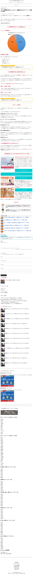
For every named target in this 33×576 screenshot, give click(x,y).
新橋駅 (2, 447)
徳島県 (2, 531)
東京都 (2, 488)
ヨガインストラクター (4, 291)
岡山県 (2, 522)
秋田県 (2, 471)
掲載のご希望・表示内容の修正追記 (6, 553)
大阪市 (2, 422)
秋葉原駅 (2, 449)
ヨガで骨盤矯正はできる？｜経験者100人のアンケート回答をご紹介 (23, 249)
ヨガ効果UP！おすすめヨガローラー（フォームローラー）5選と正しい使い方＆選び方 (14, 300)
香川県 (2, 529)
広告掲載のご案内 (16, 566)
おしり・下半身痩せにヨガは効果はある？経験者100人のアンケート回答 (16, 222)
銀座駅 (2, 440)
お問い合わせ (17, 569)
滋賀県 (2, 509)
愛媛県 (2, 532)
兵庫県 (2, 518)
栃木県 (2, 481)
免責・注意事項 (15, 573)
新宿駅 (2, 437)
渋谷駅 (2, 439)
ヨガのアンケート (5, 8)
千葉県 (2, 487)
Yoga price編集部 (16, 565)
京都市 (2, 433)
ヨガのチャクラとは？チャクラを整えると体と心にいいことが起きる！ (11, 297)
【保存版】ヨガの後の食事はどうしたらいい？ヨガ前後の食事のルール (11, 303)
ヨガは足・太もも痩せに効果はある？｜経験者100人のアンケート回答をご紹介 (17, 230)
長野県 (2, 494)
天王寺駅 (2, 456)
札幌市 (2, 426)
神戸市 (2, 429)
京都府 (2, 512)
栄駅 (1, 462)
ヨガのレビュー (3, 289)
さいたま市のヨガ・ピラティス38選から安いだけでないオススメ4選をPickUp (17, 313)
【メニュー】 (16, 5)
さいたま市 (2, 430)
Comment (2, 268)
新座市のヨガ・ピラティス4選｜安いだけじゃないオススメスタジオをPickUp (17, 308)
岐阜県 (2, 504)
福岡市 (2, 425)
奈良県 (2, 511)
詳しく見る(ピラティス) (16, 174)
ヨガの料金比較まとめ (16, 0)
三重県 (2, 515)
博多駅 (2, 460)
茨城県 (2, 484)
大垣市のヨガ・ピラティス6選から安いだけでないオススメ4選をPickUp (16, 323)
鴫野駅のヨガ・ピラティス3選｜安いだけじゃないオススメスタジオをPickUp (17, 333)
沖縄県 (2, 548)
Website (2, 264)
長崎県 (2, 542)
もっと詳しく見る (24, 177)
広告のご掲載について (4, 552)
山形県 (2, 474)
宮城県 (2, 476)
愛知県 (2, 505)
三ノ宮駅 (2, 463)
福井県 (2, 501)
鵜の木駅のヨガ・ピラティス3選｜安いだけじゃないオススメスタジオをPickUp (17, 328)
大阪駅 (2, 452)
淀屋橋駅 (2, 453)
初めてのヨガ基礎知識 (4, 292)
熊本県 (2, 543)
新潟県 (2, 497)
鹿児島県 (2, 546)
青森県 (2, 470)
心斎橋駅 (2, 457)
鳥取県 (2, 525)
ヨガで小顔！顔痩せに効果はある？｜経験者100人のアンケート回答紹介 (16, 217)
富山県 (2, 498)
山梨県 (2, 495)
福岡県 (2, 538)
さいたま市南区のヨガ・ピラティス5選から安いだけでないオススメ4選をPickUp (17, 348)
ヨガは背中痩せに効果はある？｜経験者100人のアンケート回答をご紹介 (16, 225)
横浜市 (2, 420)
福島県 (2, 477)
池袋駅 (2, 443)
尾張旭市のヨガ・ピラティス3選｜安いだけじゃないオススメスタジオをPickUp (17, 338)
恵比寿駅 (2, 446)
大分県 (2, 539)
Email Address (3, 260)
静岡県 (2, 502)
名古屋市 (2, 423)
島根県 (2, 524)
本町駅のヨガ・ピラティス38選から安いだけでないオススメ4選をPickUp (16, 362)
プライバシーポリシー (16, 563)
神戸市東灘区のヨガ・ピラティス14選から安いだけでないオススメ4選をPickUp (17, 318)
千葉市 (2, 432)
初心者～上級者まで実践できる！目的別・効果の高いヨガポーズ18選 (11, 299)
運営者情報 (16, 562)
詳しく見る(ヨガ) (24, 170)
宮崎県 (2, 545)
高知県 (2, 534)
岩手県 (2, 473)
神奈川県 (2, 490)
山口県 (2, 528)
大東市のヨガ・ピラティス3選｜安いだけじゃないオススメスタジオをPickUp (17, 343)
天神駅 (2, 459)
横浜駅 (2, 450)
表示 (8, 23)
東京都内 (2, 419)
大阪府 (2, 514)
